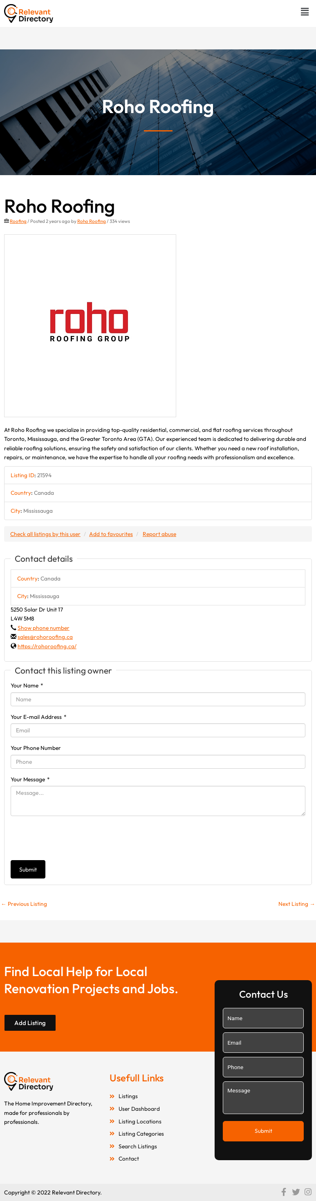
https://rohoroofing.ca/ (47, 646)
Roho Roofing (91, 221)
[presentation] (73, 838)
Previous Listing (24, 903)
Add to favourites (111, 534)
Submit (28, 869)
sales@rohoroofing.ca (45, 637)
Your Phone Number (36, 748)
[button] (305, 11)
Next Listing (296, 903)
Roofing (18, 221)
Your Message (30, 779)
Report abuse (159, 534)
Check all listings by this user (45, 534)
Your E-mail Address (39, 717)
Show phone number (43, 628)
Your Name (27, 685)
